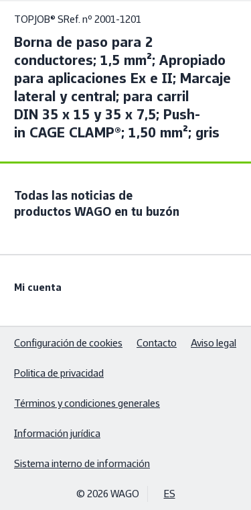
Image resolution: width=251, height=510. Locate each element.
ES (169, 493)
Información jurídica (57, 433)
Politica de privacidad (59, 373)
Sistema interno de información (82, 463)
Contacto (157, 342)
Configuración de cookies (68, 342)
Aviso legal (213, 342)
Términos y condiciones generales (87, 403)
